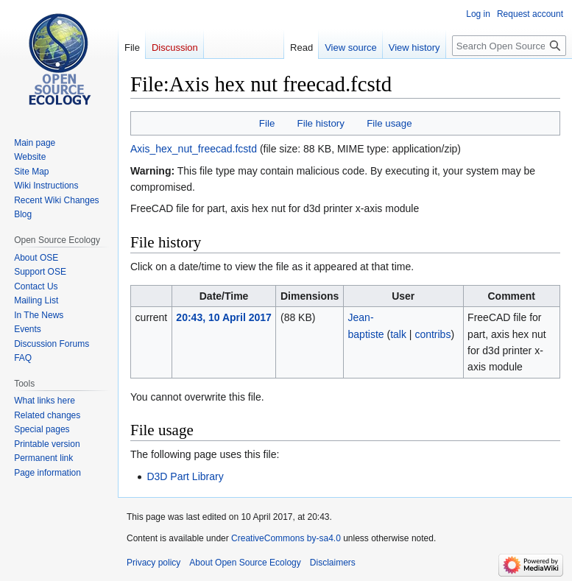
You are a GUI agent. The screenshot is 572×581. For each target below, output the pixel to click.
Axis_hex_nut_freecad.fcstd (193, 149)
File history (321, 123)
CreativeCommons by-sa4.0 (286, 538)
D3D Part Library (184, 476)
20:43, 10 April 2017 (223, 317)
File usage (389, 123)
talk (398, 334)
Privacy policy (153, 562)
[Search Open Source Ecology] (509, 45)
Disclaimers (333, 562)
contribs (432, 334)
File (267, 123)
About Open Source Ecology (244, 562)
